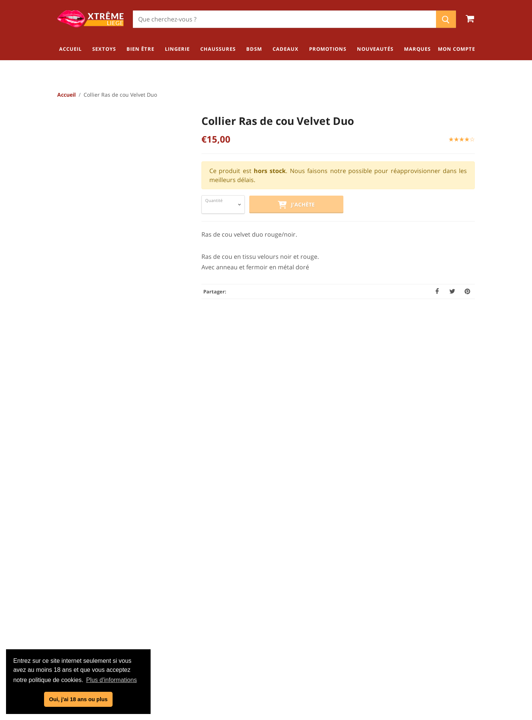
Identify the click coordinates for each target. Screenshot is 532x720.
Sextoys (463, 580)
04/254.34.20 (87, 618)
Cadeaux (462, 642)
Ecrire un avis (432, 353)
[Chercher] (284, 19)
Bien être (461, 592)
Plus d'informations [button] (111, 680)
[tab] (214, 349)
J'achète (296, 205)
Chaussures (457, 617)
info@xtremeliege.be (107, 630)
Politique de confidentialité (269, 607)
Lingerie (462, 604)
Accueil (66, 95)
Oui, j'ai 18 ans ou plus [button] (78, 699)
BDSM (465, 629)
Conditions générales (269, 594)
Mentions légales (269, 619)
